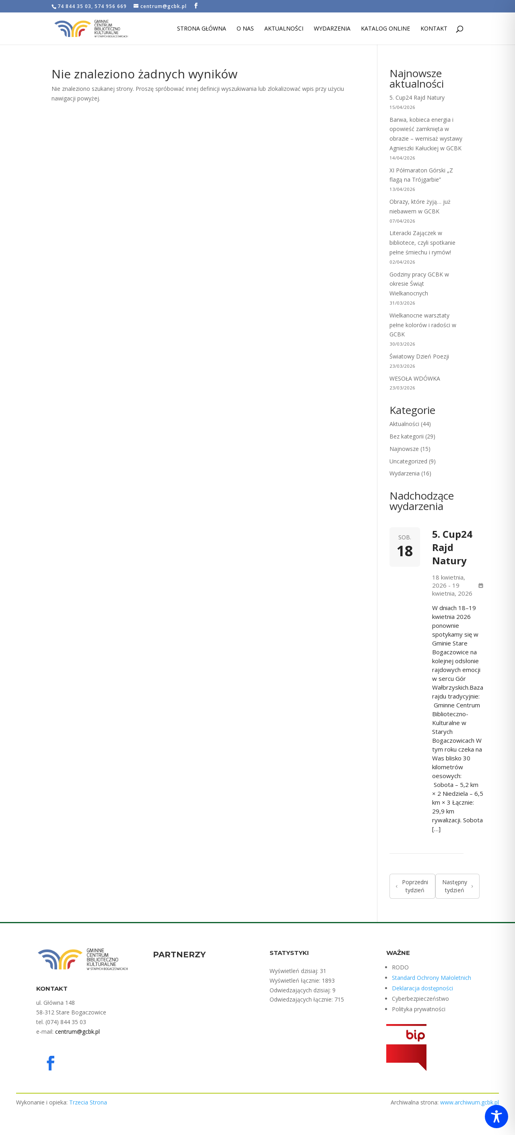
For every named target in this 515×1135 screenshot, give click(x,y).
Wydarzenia (332, 29)
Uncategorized (408, 461)
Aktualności (283, 29)
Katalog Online (385, 29)
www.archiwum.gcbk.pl (469, 1102)
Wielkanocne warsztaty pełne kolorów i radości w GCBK (422, 324)
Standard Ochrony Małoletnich (431, 977)
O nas (245, 29)
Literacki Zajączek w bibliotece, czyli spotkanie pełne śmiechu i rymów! (422, 242)
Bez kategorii (406, 436)
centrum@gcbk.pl (77, 1031)
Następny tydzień (457, 886)
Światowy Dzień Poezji (419, 356)
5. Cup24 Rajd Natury (417, 97)
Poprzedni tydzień (412, 886)
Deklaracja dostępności (422, 988)
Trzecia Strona (88, 1102)
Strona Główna (201, 29)
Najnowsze (404, 449)
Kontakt (433, 29)
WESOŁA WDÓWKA (414, 378)
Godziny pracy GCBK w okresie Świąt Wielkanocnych (419, 283)
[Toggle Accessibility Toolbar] (496, 1116)
